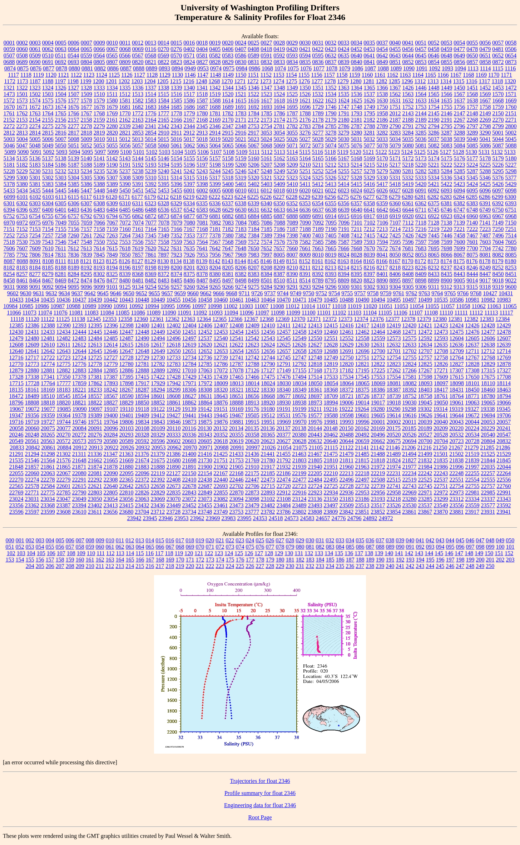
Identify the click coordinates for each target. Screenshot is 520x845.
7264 (125, 235)
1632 (408, 100)
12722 (48, 357)
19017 (378, 402)
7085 (253, 223)
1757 (472, 107)
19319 (456, 409)
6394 (9, 210)
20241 (503, 428)
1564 (420, 94)
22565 (16, 486)
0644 (407, 55)
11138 (78, 319)
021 (220, 540)
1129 (164, 75)
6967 (498, 216)
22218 (362, 473)
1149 (227, 75)
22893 (268, 492)
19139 (189, 409)
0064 (73, 49)
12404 (189, 325)
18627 (189, 396)
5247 (253, 171)
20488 (347, 435)
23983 (229, 518)
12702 (409, 351)
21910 (252, 467)
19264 (362, 409)
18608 (174, 396)
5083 (446, 145)
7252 (9, 235)
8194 (112, 268)
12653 (221, 351)
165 (130, 560)
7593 (369, 242)
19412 (158, 415)
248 (470, 566)
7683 (420, 248)
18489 (32, 396)
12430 (16, 332)
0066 (99, 49)
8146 (266, 261)
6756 (60, 216)
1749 (369, 107)
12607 (504, 338)
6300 (510, 197)
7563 (189, 242)
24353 (260, 518)
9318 (485, 287)
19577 (315, 415)
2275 (48, 126)
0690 (35, 62)
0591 (266, 55)
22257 (488, 473)
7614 (99, 248)
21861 (48, 467)
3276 (305, 133)
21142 (378, 447)
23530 (409, 505)
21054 (284, 447)
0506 (510, 49)
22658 (158, 486)
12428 (488, 325)
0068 (125, 49)
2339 (125, 126)
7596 (408, 242)
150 (489, 553)
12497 (189, 338)
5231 (48, 171)
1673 (48, 107)
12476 (472, 332)
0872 (498, 62)
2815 (48, 133)
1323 (35, 88)
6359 (382, 203)
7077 (151, 223)
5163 (292, 158)
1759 (498, 107)
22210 (330, 473)
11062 (479, 306)
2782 (292, 126)
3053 (266, 133)
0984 (241, 68)
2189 (421, 120)
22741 (394, 486)
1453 (498, 88)
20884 (64, 447)
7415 (369, 235)
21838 (456, 460)
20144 (315, 428)
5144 (138, 158)
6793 (99, 216)
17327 (504, 370)
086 (360, 547)
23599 (48, 512)
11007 (261, 306)
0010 (112, 43)
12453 (221, 332)
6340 (266, 203)
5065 (228, 145)
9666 (218, 293)
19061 (457, 402)
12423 (441, 325)
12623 (252, 345)
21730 (205, 460)
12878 (504, 364)
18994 (331, 402)
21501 (441, 454)
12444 (79, 332)
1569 (485, 94)
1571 (510, 94)
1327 (73, 88)
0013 (150, 43)
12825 (425, 364)
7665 (330, 248)
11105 (385, 313)
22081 (95, 473)
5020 (227, 139)
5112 (266, 152)
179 (270, 560)
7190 (331, 229)
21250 (440, 447)
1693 (266, 107)
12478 (504, 332)
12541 (236, 338)
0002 (22, 43)
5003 (9, 139)
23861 (409, 512)
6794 (112, 216)
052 (20, 547)
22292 (95, 480)
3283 (395, 133)
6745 (433, 210)
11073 (29, 313)
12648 (142, 351)
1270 (227, 81)
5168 (356, 158)
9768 (475, 293)
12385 (16, 325)
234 (330, 566)
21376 (142, 454)
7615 (112, 248)
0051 (420, 43)
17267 (425, 370)
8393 (331, 274)
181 (290, 560)
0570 (176, 55)
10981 (472, 300)
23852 (378, 512)
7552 (112, 242)
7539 (35, 242)
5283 (434, 171)
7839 (86, 255)
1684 (163, 107)
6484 (112, 210)
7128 (433, 223)
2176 (305, 120)
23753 (236, 512)
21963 (362, 467)
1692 (253, 107)
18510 (48, 396)
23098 (252, 499)
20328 (142, 435)
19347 (16, 415)
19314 (441, 409)
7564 (202, 242)
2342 (163, 126)
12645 (95, 351)
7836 (73, 255)
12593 (441, 338)
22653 (142, 486)
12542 (252, 338)
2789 (382, 126)
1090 (409, 68)
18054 (331, 383)
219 (179, 566)
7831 (60, 255)
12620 (205, 345)
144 (429, 553)
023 (240, 540)
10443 (126, 300)
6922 (434, 216)
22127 (173, 473)
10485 (331, 300)
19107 (111, 409)
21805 (315, 460)
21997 (472, 467)
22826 (142, 492)
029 (300, 540)
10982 (488, 300)
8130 (163, 261)
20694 (409, 441)
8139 (202, 261)
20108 (142, 428)
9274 (241, 287)
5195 (176, 165)
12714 (503, 351)
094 (440, 547)
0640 (356, 55)
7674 (395, 248)
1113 (473, 68)
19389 (95, 415)
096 (460, 547)
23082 (221, 499)
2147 (459, 113)
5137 (48, 158)
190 (380, 560)
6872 (151, 216)
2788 (369, 126)
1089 (396, 68)
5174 (434, 158)
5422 (446, 184)
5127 (445, 152)
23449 (174, 505)
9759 (385, 293)
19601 (362, 415)
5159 (241, 158)
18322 (252, 390)
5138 (60, 158)
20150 (346, 428)
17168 (315, 370)
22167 (220, 473)
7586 (331, 242)
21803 (299, 460)
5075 (344, 145)
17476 (284, 377)
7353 (189, 235)
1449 (446, 88)
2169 (215, 120)
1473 (9, 94)
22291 (79, 480)
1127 (139, 75)
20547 (504, 435)
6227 (278, 197)
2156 (60, 120)
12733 (174, 357)
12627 (315, 345)
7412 (356, 235)
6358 (369, 203)
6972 (22, 223)
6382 (459, 203)
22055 (16, 473)
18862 (189, 402)
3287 (446, 133)
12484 (95, 338)
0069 (138, 49)
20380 (299, 435)
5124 (407, 152)
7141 (485, 223)
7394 (279, 235)
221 (199, 566)
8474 (86, 280)
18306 (189, 390)
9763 (424, 293)
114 (130, 553)
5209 (292, 165)
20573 (79, 441)
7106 (382, 223)
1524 (279, 94)
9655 (154, 293)
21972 (378, 467)
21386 (173, 454)
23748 (205, 512)
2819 (99, 133)
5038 (446, 139)
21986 (441, 467)
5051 (73, 145)
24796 (354, 518)
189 (370, 560)
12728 (126, 357)
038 (390, 540)
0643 (395, 55)
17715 (16, 383)
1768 (99, 113)
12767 (472, 357)
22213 (346, 473)
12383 (487, 319)
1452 (485, 88)
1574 (35, 100)
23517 (378, 505)
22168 (236, 473)
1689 (228, 107)
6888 (292, 216)
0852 (408, 62)
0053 (446, 43)
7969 (241, 255)
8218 (395, 268)
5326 (330, 178)
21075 (300, 447)
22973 (457, 492)
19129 (173, 409)
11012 (292, 306)
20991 (237, 447)
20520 (394, 435)
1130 (177, 75)
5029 (330, 139)
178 (260, 560)
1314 (445, 81)
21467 (315, 454)
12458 (299, 332)
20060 (32, 428)
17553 (378, 377)
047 (480, 540)
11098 (277, 313)
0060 (22, 49)
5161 (266, 158)
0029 (292, 43)
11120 (32, 319)
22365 (126, 480)
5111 (254, 152)
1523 (266, 94)
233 (320, 566)
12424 (456, 325)
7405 (331, 235)
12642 (48, 351)
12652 (205, 351)
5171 (395, 158)
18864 (205, 402)
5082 (434, 145)
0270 (163, 49)
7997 (266, 255)
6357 (356, 203)
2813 (22, 133)
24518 (276, 518)
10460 (221, 300)
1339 (176, 88)
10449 (158, 300)
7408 (344, 235)
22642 (126, 486)
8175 (459, 261)
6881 (215, 216)
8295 (86, 274)
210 (90, 566)
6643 (395, 210)
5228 (9, 171)
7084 (241, 223)
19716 (16, 422)
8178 (485, 261)
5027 (305, 139)
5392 (151, 184)
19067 (16, 409)
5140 (86, 158)
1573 (22, 100)
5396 (176, 184)
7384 (253, 235)
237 (360, 566)
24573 (291, 518)
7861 (151, 255)
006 (70, 540)
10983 (504, 300)
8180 (510, 261)
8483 (163, 280)
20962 (174, 447)
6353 (305, 203)
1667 (485, 100)
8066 (446, 255)
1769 (112, 113)
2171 (241, 120)
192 (400, 560)
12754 (394, 357)
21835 (441, 460)
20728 (472, 441)
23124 (299, 499)
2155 (48, 120)
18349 (299, 390)
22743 (409, 486)
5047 (22, 145)
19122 (157, 409)
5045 (510, 139)
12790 (268, 364)
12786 (221, 364)
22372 (142, 480)
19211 (315, 409)
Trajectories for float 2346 (260, 781)
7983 (253, 255)
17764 (48, 383)
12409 (252, 325)
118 (169, 553)
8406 (395, 274)
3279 (343, 133)
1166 (443, 75)
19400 (111, 415)
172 (200, 560)
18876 (221, 402)
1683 (151, 107)
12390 (63, 325)
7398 (292, 235)
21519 (472, 454)
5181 (9, 165)
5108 (228, 152)
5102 (151, 152)
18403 (425, 390)
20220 (456, 428)
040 (410, 540)
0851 (395, 62)
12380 (439, 319)
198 (460, 560)
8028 (356, 255)
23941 (503, 512)
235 (340, 566)
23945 (150, 518)
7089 (292, 223)
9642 (90, 293)
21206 (408, 447)
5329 (369, 178)
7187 (292, 229)
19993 (347, 422)
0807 (112, 62)
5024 (266, 139)
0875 (23, 68)
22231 (393, 473)
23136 (315, 499)
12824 (409, 364)
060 (100, 547)
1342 (215, 88)
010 (110, 540)
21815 (362, 460)
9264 (202, 287)
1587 (202, 100)
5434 (22, 190)
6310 (125, 203)
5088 (511, 145)
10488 (347, 300)
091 (410, 547)
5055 (112, 145)
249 (480, 566)
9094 (60, 287)
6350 (279, 203)
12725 (95, 357)
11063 (494, 306)
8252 (498, 268)
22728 (347, 486)
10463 (252, 300)
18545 (63, 396)
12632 (393, 345)
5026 (292, 139)
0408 (253, 49)
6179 (150, 197)
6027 (395, 190)
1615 (241, 100)
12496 (174, 338)
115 (139, 553)
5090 (23, 152)
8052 (408, 255)
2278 (86, 126)
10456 (189, 300)
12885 (111, 370)
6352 (292, 203)
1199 (85, 81)
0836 (318, 62)
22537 (441, 480)
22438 (205, 480)
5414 (343, 184)
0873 (511, 62)
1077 (319, 68)
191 (390, 560)
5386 (86, 184)
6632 (266, 210)
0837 (331, 62)
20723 (457, 441)
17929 (158, 383)
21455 (283, 454)
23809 (330, 512)
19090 (79, 409)
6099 (9, 197)
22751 (441, 486)
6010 (241, 190)
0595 (317, 55)
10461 (236, 300)
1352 (331, 88)
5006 (48, 139)
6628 (215, 210)
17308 (472, 370)
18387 (394, 390)
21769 (252, 460)
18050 (315, 383)
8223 (407, 268)
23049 (79, 499)
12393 (79, 325)
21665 (111, 460)
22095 (126, 473)
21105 (316, 447)
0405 (215, 49)
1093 (447, 68)
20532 (457, 435)
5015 (163, 139)
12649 (158, 351)
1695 (292, 107)
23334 (472, 499)
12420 (409, 325)
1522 (253, 94)
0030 (305, 43)
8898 (420, 280)
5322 (279, 178)
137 (359, 553)
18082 (409, 383)
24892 (370, 518)
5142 (112, 158)
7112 (407, 223)
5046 (9, 145)
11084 (107, 313)
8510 (279, 280)
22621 (95, 486)
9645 (103, 293)
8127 (137, 261)
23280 (409, 499)
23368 (48, 505)
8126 (124, 261)
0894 (177, 68)
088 (380, 547)
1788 (305, 113)
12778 (95, 364)
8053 (421, 255)
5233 (73, 171)
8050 (395, 255)
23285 (425, 499)
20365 (268, 435)
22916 (299, 492)
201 (490, 560)
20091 (95, 428)
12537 (205, 338)
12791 (284, 364)
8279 (48, 274)
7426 (408, 235)
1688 (215, 107)
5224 (472, 165)
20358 (252, 435)
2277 (73, 126)
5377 (510, 178)
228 (270, 566)
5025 (279, 139)
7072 (125, 223)
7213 (382, 229)
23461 (221, 505)
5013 (137, 139)
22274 (32, 480)
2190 (434, 120)
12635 (441, 345)
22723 (299, 486)
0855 (446, 62)
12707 (425, 351)
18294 (158, 390)
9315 (472, 287)
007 (80, 540)
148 (469, 553)
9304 (395, 287)
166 (140, 560)
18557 (95, 396)
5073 (318, 145)
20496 (378, 435)
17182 (347, 370)
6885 (266, 216)
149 (479, 553)
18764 (457, 396)
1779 (189, 113)
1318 (497, 81)
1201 (111, 81)
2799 (498, 126)
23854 (393, 512)
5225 (485, 165)
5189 (99, 165)
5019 (215, 139)
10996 (183, 306)
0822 (163, 62)
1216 (188, 81)
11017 (324, 306)
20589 (126, 441)
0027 (266, 43)
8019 (331, 255)
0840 (356, 62)
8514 (305, 280)
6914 (331, 216)
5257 (356, 171)
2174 (279, 120)
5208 (279, 165)
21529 (503, 454)
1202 (124, 81)
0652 (498, 55)
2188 (408, 120)
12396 (111, 325)
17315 (488, 370)
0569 (163, 55)
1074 (280, 68)
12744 (268, 357)
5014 (150, 139)
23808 (315, 512)
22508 (378, 480)
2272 (9, 126)
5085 (472, 145)
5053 (99, 145)
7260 (73, 235)
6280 (407, 197)
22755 (472, 486)
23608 (63, 512)
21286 (503, 447)
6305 (60, 203)
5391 (138, 184)
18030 (284, 383)
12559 (378, 338)
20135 (252, 428)
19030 (409, 402)
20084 (79, 428)
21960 (347, 467)
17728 (32, 383)
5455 (176, 190)
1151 (253, 75)
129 (278, 553)
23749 (220, 512)
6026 (382, 190)
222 (209, 566)
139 (379, 553)
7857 (138, 255)
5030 (343, 139)
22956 (378, 492)
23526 (394, 505)
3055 (292, 133)
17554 (394, 377)
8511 (292, 280)
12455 (252, 332)
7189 (318, 229)
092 (420, 547)
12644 (79, 351)
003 (40, 540)
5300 (22, 178)
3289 (472, 133)
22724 (315, 486)
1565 (433, 94)
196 (440, 560)
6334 (189, 203)
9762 (411, 293)
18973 (315, 402)
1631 (395, 100)
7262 (99, 235)
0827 (202, 62)
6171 (124, 197)
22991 (504, 492)
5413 (330, 184)
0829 (228, 62)
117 (159, 553)
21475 (330, 454)
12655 (252, 351)
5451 (138, 190)
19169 (236, 409)
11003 (246, 306)
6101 (22, 197)
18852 (158, 402)
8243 (459, 268)
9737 (270, 293)
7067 (112, 223)
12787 (236, 364)
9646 (116, 293)
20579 (95, 441)
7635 (189, 248)
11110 (446, 313)
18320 (221, 390)
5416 (369, 184)
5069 (279, 145)
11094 (231, 313)
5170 (382, 158)
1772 (138, 113)
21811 (346, 460)
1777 (163, 113)
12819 (331, 364)
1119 (38, 75)
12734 (189, 357)
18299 (174, 390)
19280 (378, 409)
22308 (111, 480)
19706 (504, 415)
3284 (407, 133)
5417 (382, 184)
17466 (252, 377)
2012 (395, 113)
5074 (331, 145)
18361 (315, 390)
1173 (22, 81)
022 (230, 540)
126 (248, 553)
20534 (472, 435)
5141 (99, 158)
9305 (408, 287)
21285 (487, 447)
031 (320, 540)
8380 (215, 274)
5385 (73, 184)
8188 (60, 268)
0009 (99, 43)
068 (180, 547)
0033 (343, 43)
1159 (354, 75)
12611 (63, 345)
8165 (369, 261)
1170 (493, 75)
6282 (433, 197)
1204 (149, 81)
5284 (446, 171)
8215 (356, 268)
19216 (330, 409)
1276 (304, 81)
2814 (35, 133)
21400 (189, 454)
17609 (441, 377)
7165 (163, 229)
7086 (266, 223)
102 (11, 553)
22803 (95, 492)
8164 (356, 261)
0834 (292, 62)
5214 (356, 165)
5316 (202, 178)
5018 (202, 139)
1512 (124, 94)
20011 (409, 422)
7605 (511, 242)
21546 (32, 460)
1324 (48, 88)
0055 (472, 43)
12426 (472, 325)
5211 (317, 165)
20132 (220, 428)
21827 (409, 460)
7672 (382, 248)
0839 (344, 62)
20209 (441, 428)
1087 (370, 68)
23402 (95, 505)
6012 (266, 190)
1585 (176, 100)
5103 (164, 152)
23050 (95, 499)
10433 (16, 300)
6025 (369, 190)
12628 (330, 345)
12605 (472, 338)
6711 (420, 210)
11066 (14, 313)
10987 (57, 306)
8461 (22, 280)
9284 (266, 287)
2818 (86, 133)
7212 (369, 229)
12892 (174, 370)
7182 (228, 229)
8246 (472, 268)
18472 (16, 396)
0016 (189, 43)
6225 (253, 197)
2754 (266, 126)
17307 (457, 370)
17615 (457, 377)
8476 (99, 280)
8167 (395, 261)
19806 (126, 422)
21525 (488, 454)
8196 (125, 268)
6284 (459, 197)
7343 (138, 235)
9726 (257, 293)
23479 (252, 505)
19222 (346, 409)
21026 (269, 447)
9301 (356, 287)
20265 (48, 435)
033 (340, 540)
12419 (393, 325)
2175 (292, 120)
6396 (22, 210)
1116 (510, 68)
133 (319, 553)
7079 (176, 223)
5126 (433, 152)
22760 (504, 486)
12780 (126, 364)
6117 (86, 197)
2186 (382, 120)
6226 (266, 197)
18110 (488, 383)
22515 (394, 480)
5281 (408, 171)
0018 (202, 43)
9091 (35, 287)
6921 (421, 216)
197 (450, 560)
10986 (42, 306)
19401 (126, 415)
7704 (485, 248)
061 (110, 547)
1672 (35, 107)
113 (120, 553)
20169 (378, 428)
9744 (282, 293)
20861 (48, 447)
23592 (504, 505)
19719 (32, 422)
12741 (236, 357)
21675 (158, 460)
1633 (421, 100)
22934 (331, 492)
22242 (425, 473)
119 (179, 553)
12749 (331, 357)
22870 (236, 492)
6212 (163, 197)
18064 (347, 383)
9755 (347, 293)
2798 (485, 126)
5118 (330, 152)
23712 (157, 512)
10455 (174, 300)
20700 (425, 441)
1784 (253, 113)
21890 (174, 467)
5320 (253, 178)
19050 (441, 402)
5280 (395, 171)
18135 (16, 390)
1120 (50, 75)
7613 (86, 248)
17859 (79, 383)
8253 (510, 268)
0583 (227, 55)
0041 (407, 43)
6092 (433, 190)
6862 (138, 216)
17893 (111, 383)
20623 (268, 441)
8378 (202, 274)
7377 (202, 235)
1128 (152, 75)
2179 (331, 120)
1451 (472, 88)
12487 (126, 338)
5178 (485, 158)
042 (430, 540)
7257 (48, 235)
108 (71, 553)
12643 (63, 351)
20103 (126, 428)
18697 (315, 396)
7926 (189, 255)
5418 (395, 184)
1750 (382, 107)
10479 (315, 300)
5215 (369, 165)
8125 (112, 261)
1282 (381, 81)
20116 (189, 428)
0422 (317, 49)
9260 (189, 287)
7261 (86, 235)
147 (459, 553)
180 (280, 560)
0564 (99, 55)
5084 (459, 145)
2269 (485, 120)
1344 (228, 88)
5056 (125, 145)
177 (250, 560)
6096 (485, 190)
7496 (498, 235)
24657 (323, 518)
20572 (63, 441)
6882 (228, 216)
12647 (126, 351)
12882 (63, 370)
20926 (127, 447)
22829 (158, 492)
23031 (32, 499)
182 (300, 560)
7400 (305, 235)
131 (298, 553)
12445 (95, 332)
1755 (446, 107)
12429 (503, 325)
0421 (305, 49)
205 (40, 566)
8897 (407, 280)
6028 (407, 190)
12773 (32, 364)
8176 (472, 261)
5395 (163, 184)
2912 (189, 133)
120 (188, 553)
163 (110, 560)
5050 (60, 145)
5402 (253, 184)
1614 (228, 100)
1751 (395, 107)
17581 (409, 377)
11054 (417, 306)
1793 (356, 113)
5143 (125, 158)
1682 (138, 107)
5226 (498, 165)
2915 (227, 133)
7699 (459, 248)
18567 (111, 396)
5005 (35, 139)
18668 (268, 396)
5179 (498, 158)
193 (410, 560)
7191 (344, 229)
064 (140, 547)
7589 (356, 242)
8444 (472, 274)
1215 (175, 81)
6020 (305, 190)
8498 (241, 280)
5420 (420, 184)
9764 (437, 293)
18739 (394, 396)
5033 (382, 139)
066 (160, 547)
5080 (408, 145)
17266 (409, 370)
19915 (252, 422)
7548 (86, 242)
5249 (279, 171)
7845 (99, 255)
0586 (240, 55)
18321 (236, 390)
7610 (48, 248)
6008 (228, 190)
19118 (142, 409)
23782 (268, 512)
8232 (433, 268)
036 (370, 540)
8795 (330, 280)
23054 (111, 499)
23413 (111, 505)
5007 (60, 139)
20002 (394, 422)
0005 (60, 43)
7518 (9, 242)
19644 (457, 415)
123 (218, 553)
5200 (241, 165)
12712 (488, 351)
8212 (317, 268)
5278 (369, 171)
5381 (35, 184)
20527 (425, 435)
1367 (395, 88)
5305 (86, 178)
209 (80, 566)
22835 (174, 492)
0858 (485, 62)
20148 (330, 428)
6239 (317, 197)
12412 (299, 325)
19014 (362, 402)
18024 (268, 383)
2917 (253, 133)
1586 (189, 100)
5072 (305, 145)
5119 (342, 152)
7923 (176, 255)
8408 (408, 274)
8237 (446, 268)
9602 (13, 293)
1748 (356, 107)
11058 (463, 306)
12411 (284, 325)
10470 (284, 300)
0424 (343, 49)
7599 (446, 242)
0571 (189, 55)
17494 (299, 377)
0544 (73, 55)
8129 (150, 261)
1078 (331, 68)
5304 (73, 178)
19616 (409, 415)
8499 (253, 280)
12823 (394, 364)
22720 (284, 486)
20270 (63, 435)
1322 (22, 88)
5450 (125, 190)
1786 (279, 113)
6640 (356, 210)
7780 (510, 248)
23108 (284, 499)
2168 (202, 120)
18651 (236, 396)
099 (490, 547)
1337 (151, 88)
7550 (99, 242)
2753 (253, 126)
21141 (362, 447)
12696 (362, 351)
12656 (268, 351)
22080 (79, 473)
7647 (227, 248)
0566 (124, 55)
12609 (32, 345)
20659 (362, 441)
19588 (331, 415)
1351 (318, 88)
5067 (253, 145)
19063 (472, 402)
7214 (395, 229)
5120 (355, 152)
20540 (488, 435)
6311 (137, 203)
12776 (79, 364)
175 (230, 560)
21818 (378, 460)
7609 (35, 248)
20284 (111, 435)
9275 (253, 287)
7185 (266, 229)
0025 (253, 43)
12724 (79, 357)
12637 (472, 345)
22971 (425, 492)
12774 (48, 364)
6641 (369, 210)
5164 (305, 158)
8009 (305, 255)
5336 (446, 178)
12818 (315, 364)
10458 (205, 300)
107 (61, 553)
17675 (488, 377)
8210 (292, 268)
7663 (317, 248)
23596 (16, 512)
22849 (205, 492)
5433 (9, 190)
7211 (356, 229)
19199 (299, 409)
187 (350, 560)
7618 (124, 248)
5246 (241, 171)
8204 (215, 268)
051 (10, 547)
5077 (369, 145)
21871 (79, 467)
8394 (344, 274)
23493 (315, 505)
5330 (382, 178)
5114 (292, 152)
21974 (394, 467)
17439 (221, 377)
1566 (446, 94)
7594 (382, 242)
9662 (206, 293)
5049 (48, 145)
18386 (378, 390)
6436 (86, 210)
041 (420, 540)
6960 (472, 216)
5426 (498, 184)
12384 (502, 319)
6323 (150, 203)
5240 (163, 171)
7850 (125, 255)
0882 (100, 68)
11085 (122, 313)
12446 (111, 332)
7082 (215, 223)
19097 (95, 409)
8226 (420, 268)
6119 (98, 197)
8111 (60, 261)
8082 (498, 255)
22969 (409, 492)
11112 (476, 313)
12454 (236, 332)
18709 (331, 396)
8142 (215, 261)
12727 (111, 357)
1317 (484, 81)
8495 (215, 280)
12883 (79, 370)
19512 (268, 415)
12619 (189, 345)
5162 (279, 158)
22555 (488, 480)
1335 (125, 88)
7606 (9, 248)
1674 (60, 107)
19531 (284, 415)
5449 (112, 190)
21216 (424, 447)
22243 (441, 473)
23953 (181, 518)
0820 (138, 62)
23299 (441, 499)
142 (409, 553)
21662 (95, 460)
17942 (174, 383)
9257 (176, 287)
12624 (268, 345)
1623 (331, 100)
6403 (73, 210)
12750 (347, 357)
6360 (395, 203)
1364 (356, 88)
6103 (48, 197)
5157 (215, 158)
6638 (331, 210)
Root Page (260, 817)
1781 (215, 113)
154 (20, 560)
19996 (362, 422)
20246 (16, 435)
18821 (79, 402)
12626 (299, 345)
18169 (48, 390)
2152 (9, 120)
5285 (459, 171)
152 (509, 553)
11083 (91, 313)
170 (180, 560)
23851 (362, 512)
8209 (279, 268)
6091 (420, 190)
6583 (202, 210)
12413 (315, 325)
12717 (32, 357)
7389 (266, 235)
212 (109, 566)
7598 (434, 242)
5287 (472, 171)
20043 (456, 422)
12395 (95, 325)
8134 (176, 261)
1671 (22, 107)
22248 (456, 473)
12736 (205, 357)
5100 (126, 152)
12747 (299, 357)
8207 (253, 268)
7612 (73, 248)
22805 (111, 492)
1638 (472, 100)
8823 (369, 280)
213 (119, 566)
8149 (279, 261)
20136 (268, 428)
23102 (268, 499)
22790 (79, 492)
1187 (34, 81)
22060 (32, 473)
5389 (112, 184)
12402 (174, 325)
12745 (284, 357)
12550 (315, 338)
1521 (240, 94)
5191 (125, 165)
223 (220, 566)
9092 (48, 287)
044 (450, 540)
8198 (151, 268)
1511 (112, 94)
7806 (35, 255)
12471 (409, 332)
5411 (305, 184)
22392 (158, 480)
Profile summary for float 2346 (260, 793)
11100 (309, 313)
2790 (395, 126)
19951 (268, 422)
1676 (73, 107)
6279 (394, 197)
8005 (279, 255)
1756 (459, 107)
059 (90, 547)
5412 (317, 184)
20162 (362, 428)
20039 (425, 422)
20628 (299, 441)
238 (370, 566)
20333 (174, 435)
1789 (318, 113)
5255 (344, 171)
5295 (498, 171)
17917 (142, 383)
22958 (394, 492)
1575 (48, 100)
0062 (48, 49)
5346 (485, 178)
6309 (112, 203)
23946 (166, 518)
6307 (86, 203)
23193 (378, 499)
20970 (190, 447)
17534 (347, 377)
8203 (202, 268)
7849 (112, 255)
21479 (346, 454)
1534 (330, 94)
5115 (304, 152)
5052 (86, 145)
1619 (292, 100)
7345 (151, 235)
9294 (318, 287)
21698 (189, 460)
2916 (240, 133)
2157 (73, 120)
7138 (446, 223)
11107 (416, 313)
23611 (95, 512)
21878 (111, 467)
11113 (491, 313)
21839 (472, 460)
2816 (60, 133)
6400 (48, 210)
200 (480, 560)
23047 (63, 499)
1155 (303, 75)
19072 (32, 409)
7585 (318, 242)
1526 (305, 94)
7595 (395, 242)
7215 (407, 229)
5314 (176, 178)
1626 (369, 100)
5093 (61, 152)
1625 (356, 100)
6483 (99, 210)
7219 (433, 229)
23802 (299, 512)
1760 (511, 107)
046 (470, 540)
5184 (48, 165)
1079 (344, 68)
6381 (446, 203)
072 (220, 547)
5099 (113, 152)
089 (390, 547)
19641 (441, 415)
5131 (484, 152)
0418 (266, 49)
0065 (86, 49)
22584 (48, 486)
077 (270, 547)
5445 (60, 190)
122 (208, 553)
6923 (446, 216)
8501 (266, 280)
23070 (174, 499)
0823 (176, 62)
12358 (125, 319)
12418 (378, 325)
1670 (9, 107)
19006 (347, 402)
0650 (472, 55)
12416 (346, 325)
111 (100, 553)
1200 (98, 81)
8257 (22, 274)
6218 (176, 197)
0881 (87, 68)
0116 (150, 49)
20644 (347, 441)
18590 (126, 396)
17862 (95, 383)
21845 (503, 460)
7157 (86, 229)
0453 (369, 49)
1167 (455, 75)
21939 (299, 467)
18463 (504, 390)
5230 (35, 171)
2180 (344, 120)
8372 (163, 274)
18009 (221, 383)
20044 (472, 422)
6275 (343, 197)
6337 (227, 203)
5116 (317, 152)
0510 (48, 55)
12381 (455, 319)
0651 (485, 55)
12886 (126, 370)
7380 (228, 235)
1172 (9, 81)
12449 (158, 332)
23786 (283, 512)
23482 (268, 505)
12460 (331, 332)
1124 (101, 75)
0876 (35, 68)
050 (510, 540)
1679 (112, 107)
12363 (188, 319)
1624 (344, 100)
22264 (503, 473)
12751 (362, 357)
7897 (163, 255)
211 (100, 566)
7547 (73, 242)
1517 (189, 94)
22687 (205, 486)
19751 (95, 422)
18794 (504, 396)
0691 (48, 62)
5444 (48, 190)
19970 (299, 422)
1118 (25, 75)
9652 (141, 293)
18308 (205, 390)
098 (480, 547)
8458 (9, 280)
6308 (99, 203)
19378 (79, 415)
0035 (369, 43)
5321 (266, 178)
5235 (99, 171)
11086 (138, 313)
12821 (362, 364)
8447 (485, 274)
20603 (189, 441)
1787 (292, 113)
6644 (408, 210)
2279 (99, 126)
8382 (241, 274)
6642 (382, 210)
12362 (172, 319)
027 (280, 540)
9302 (369, 287)
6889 (305, 216)
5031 (356, 139)
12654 (236, 351)
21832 (425, 460)
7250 (498, 229)
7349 (163, 235)
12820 (347, 364)
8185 (48, 268)
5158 (228, 158)
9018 (498, 280)
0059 (9, 49)
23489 (299, 505)
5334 (433, 178)
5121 (368, 152)
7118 (420, 223)
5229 (22, 171)
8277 (35, 274)
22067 (63, 473)
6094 (459, 190)
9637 (77, 293)
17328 (16, 377)
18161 (32, 390)
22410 (189, 480)
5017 (189, 139)
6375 (433, 203)
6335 (202, 203)
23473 (236, 505)
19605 (378, 415)
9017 (485, 280)
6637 (318, 210)
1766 (73, 113)
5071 (292, 145)
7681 (407, 248)
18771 (472, 396)
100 (500, 547)
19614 (394, 415)
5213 (343, 165)
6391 (485, 203)
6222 (214, 197)
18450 (472, 390)
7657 (279, 248)
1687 (202, 107)
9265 (215, 287)
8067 (459, 255)
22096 (142, 473)
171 (190, 560)
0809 (125, 62)
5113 (279, 152)
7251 (510, 229)
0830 (241, 62)
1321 (9, 88)
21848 (16, 467)
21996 (457, 467)
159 (70, 560)
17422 (158, 377)
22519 (409, 480)
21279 (471, 447)
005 (60, 540)
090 (400, 547)
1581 (125, 100)
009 (100, 540)
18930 (284, 402)
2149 (485, 113)
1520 (227, 94)
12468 (394, 332)
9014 (472, 280)
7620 (150, 248)
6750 (498, 210)
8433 (434, 274)
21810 (331, 460)
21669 (126, 460)
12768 (488, 357)
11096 (246, 313)
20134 (236, 428)
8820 (356, 280)
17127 (268, 370)
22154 (205, 473)
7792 (22, 255)
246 (450, 566)
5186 (60, 165)
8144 (240, 261)
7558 (163, 242)
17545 (362, 377)
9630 (25, 293)
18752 (409, 396)
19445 (221, 415)
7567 (215, 242)
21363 (126, 454)
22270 (16, 480)
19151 (220, 409)
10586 (457, 300)
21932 (284, 467)
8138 (189, 261)
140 (389, 553)
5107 (216, 152)
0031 (317, 43)
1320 (510, 81)
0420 (292, 49)
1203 (137, 81)
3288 (459, 133)
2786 (344, 126)
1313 (433, 81)
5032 (369, 139)
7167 (189, 229)
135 (339, 553)
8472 (73, 280)
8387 (279, 274)
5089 (10, 152)
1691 (241, 107)
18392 (409, 390)
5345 (472, 178)
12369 (282, 319)
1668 (498, 100)
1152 (266, 75)
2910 (163, 133)
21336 (95, 454)
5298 (511, 171)
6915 (344, 216)
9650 (128, 293)
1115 (498, 68)
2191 (446, 120)
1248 (201, 81)
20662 (378, 441)
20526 (409, 435)
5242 (189, 171)
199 (470, 560)
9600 (510, 287)
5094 (74, 152)
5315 (189, 178)
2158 (86, 120)
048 (490, 540)
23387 (63, 505)
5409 (279, 184)
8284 (73, 274)
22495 (331, 480)
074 (240, 547)
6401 (60, 210)
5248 (266, 171)
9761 (398, 293)
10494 (378, 300)
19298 (409, 409)
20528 (441, 435)
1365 (369, 88)
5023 (253, 139)
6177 (137, 197)
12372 (329, 319)
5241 (176, 171)
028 (290, 540)
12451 (189, 332)
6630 (241, 210)
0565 (112, 55)
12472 (425, 332)
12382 (471, 319)
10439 (95, 300)
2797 (472, 126)
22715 (268, 486)
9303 (382, 287)
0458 (433, 49)
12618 (173, 345)
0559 (86, 55)
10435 (48, 300)
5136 (35, 158)
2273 (22, 126)
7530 (22, 242)
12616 (142, 345)
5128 (458, 152)
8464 (35, 280)
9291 (292, 287)
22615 (79, 486)
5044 (498, 139)
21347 (110, 454)
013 (139, 540)
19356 (32, 415)
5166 (331, 158)
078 (280, 547)
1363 (344, 88)
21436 (252, 454)
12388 (48, 325)
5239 (151, 171)
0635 (343, 55)
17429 (189, 377)
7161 (138, 229)
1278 (330, 81)
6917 (369, 216)
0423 (330, 49)
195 (430, 560)
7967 (228, 255)
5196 (189, 165)
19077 (48, 409)
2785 (331, 126)
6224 (240, 197)
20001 (378, 422)
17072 (221, 370)
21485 (362, 454)
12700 (378, 351)
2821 (125, 133)
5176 (459, 158)
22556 (504, 480)
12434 (63, 332)
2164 (151, 120)
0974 (216, 68)
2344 (189, 126)
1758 (485, 107)
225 (240, 566)
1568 (472, 94)
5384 (60, 184)
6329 (176, 203)
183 (310, 560)
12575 (409, 338)
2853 (138, 133)
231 (300, 566)
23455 (205, 505)
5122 (381, 152)
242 (410, 566)
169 (170, 560)
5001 (498, 133)
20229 (488, 428)
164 (120, 560)
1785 (266, 113)
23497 (331, 505)
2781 (279, 126)
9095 (73, 287)
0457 (420, 49)
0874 (10, 68)
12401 (158, 325)
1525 (292, 94)
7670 (369, 248)
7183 (241, 229)
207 (60, 566)
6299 (497, 197)
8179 (498, 261)
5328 (356, 178)
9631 (38, 293)
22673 (174, 486)
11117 (506, 313)
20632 (315, 441)
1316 (471, 81)
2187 (395, 120)
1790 (331, 113)
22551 (457, 480)
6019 (292, 190)
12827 (457, 364)
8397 (369, 274)
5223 (459, 165)
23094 (236, 499)
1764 (48, 113)
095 (450, 547)
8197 (138, 268)
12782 (158, 364)
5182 (22, 165)
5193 (151, 165)
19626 (425, 415)
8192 (86, 268)
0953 (203, 68)
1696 (305, 107)
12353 (109, 319)
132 (308, 553)
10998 (215, 306)
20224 (472, 428)
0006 (73, 43)
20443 (315, 435)
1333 (99, 88)
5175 (446, 158)
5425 (485, 184)
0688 (9, 62)
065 (150, 547)
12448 (142, 332)
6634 (292, 210)
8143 (227, 261)
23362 (32, 505)
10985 (26, 306)
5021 (240, 139)
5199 (228, 165)
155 (30, 560)
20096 (111, 428)
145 (439, 553)
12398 (126, 325)
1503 (48, 94)
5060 (163, 145)
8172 (420, 261)
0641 (369, 55)
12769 (504, 357)
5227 (510, 165)
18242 (111, 390)
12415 (330, 325)
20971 (206, 447)
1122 (76, 75)
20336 (189, 435)
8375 (189, 274)
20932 (143, 447)
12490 (142, 338)
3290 (485, 133)
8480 (125, 280)
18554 (79, 396)
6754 (35, 216)
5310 (151, 178)
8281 (60, 274)
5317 (215, 178)
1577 (73, 100)
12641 (32, 351)
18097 (441, 383)
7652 (266, 248)
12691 (347, 351)
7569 (241, 242)
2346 (215, 126)
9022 (510, 280)
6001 (189, 190)
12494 (158, 338)
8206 (241, 268)
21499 (425, 454)
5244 (215, 171)
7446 (446, 235)
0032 (330, 43)
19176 (252, 409)
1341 (202, 88)
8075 (472, 255)
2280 (112, 126)
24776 (339, 518)
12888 (142, 370)
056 (60, 547)
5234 (86, 171)
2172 (253, 120)
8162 (330, 261)
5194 (163, 165)
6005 (215, 190)
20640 (331, 441)
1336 (138, 88)
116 (149, 553)
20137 (283, 428)
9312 (446, 287)
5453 (163, 190)
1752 (408, 107)
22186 (283, 473)
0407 (240, 49)
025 (260, 540)
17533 (331, 377)
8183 (22, 268)
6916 (356, 216)
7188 (305, 229)
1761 (9, 113)
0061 (35, 49)
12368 (266, 319)
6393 (510, 203)
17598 (425, 377)
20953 (159, 447)
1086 (357, 68)
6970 (9, 223)
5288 (485, 171)
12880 (32, 370)
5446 (73, 190)
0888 (138, 68)
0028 (279, 43)
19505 (252, 415)
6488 (151, 210)
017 (179, 540)
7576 (279, 242)
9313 (459, 287)
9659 (180, 293)
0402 (189, 49)
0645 (420, 55)
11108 (431, 313)
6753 (22, 216)
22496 (347, 480)
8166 (382, 261)
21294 (32, 454)
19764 (111, 422)
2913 (202, 133)
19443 (205, 415)
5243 (202, 171)
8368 (138, 274)
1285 (394, 81)
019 (199, 540)
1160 (367, 75)
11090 (169, 313)
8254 (9, 274)
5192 (138, 165)
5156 (202, 158)
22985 (488, 492)
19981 (331, 422)
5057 (138, 145)
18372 (347, 390)
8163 (343, 261)
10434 (32, 300)
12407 (221, 325)
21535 (16, 460)
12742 (252, 357)
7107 (395, 223)
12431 (32, 332)
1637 (459, 100)
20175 (393, 428)
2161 (112, 120)
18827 (111, 402)
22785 (63, 492)
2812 (9, 133)
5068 (266, 145)
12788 (252, 364)
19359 (48, 415)
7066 (99, 223)
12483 (79, 338)
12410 (268, 325)
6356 (343, 203)
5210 (305, 165)
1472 (511, 88)
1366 (382, 88)
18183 (63, 390)
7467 (472, 235)
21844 (488, 460)
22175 (252, 473)
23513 (362, 505)
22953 (362, 492)
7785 (9, 255)
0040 (395, 43)
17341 (48, 377)
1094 (460, 68)
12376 (377, 319)
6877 (189, 216)
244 (430, 566)
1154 (291, 75)
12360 (141, 319)
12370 (298, 319)
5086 (485, 145)
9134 (138, 287)
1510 (99, 94)
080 (300, 547)
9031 (9, 287)
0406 (227, 49)
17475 (268, 377)
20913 (96, 447)
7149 (498, 223)
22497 (362, 480)
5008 (73, 139)
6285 (471, 197)
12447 (126, 332)
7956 (215, 255)
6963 (485, 216)
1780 (202, 113)
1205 (162, 81)
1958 (382, 113)
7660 (292, 248)
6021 (317, 190)
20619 (236, 441)
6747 (459, 210)
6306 (73, 203)
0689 (22, 62)
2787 (356, 126)
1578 (86, 100)
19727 (48, 422)
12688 (331, 351)
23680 (126, 512)
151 (499, 553)
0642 (382, 55)
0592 (279, 55)
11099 (293, 313)
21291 (16, 454)
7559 (176, 242)
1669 (511, 100)
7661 (305, 248)
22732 (362, 486)
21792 (284, 460)
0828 (215, 62)
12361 (156, 319)
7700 (472, 248)
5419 (407, 184)
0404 (202, 49)
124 (228, 553)
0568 (150, 55)
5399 (215, 184)
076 (260, 547)
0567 (137, 55)
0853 (421, 62)
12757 (425, 357)
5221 (433, 165)
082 (320, 547)
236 (350, 566)
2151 (511, 113)
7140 (472, 223)
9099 (99, 287)
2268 (472, 120)
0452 (356, 49)
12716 (16, 357)
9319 (498, 287)
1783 (241, 113)
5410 (292, 184)
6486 (138, 210)
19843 (158, 422)
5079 (395, 145)
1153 (278, 75)
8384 (266, 274)
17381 (95, 377)
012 (129, 540)
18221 (79, 390)
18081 (394, 383)
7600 (459, 242)
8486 (189, 280)
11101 (324, 313)
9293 (305, 287)
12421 (425, 325)
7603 (485, 242)
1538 (382, 94)
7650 (253, 248)
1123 (88, 75)
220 (189, 566)
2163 (138, 120)
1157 (329, 75)
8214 (343, 268)
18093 (425, 383)
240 (390, 566)
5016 (176, 139)
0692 (60, 62)
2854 (151, 133)
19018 (394, 402)
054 (40, 547)
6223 (227, 197)
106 (51, 553)
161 (90, 560)
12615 (126, 345)
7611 (60, 248)
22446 (236, 480)
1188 (47, 81)
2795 (446, 126)
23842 (346, 512)
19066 (504, 402)
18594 (142, 396)
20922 (111, 447)
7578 (292, 242)
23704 (142, 512)
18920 (268, 402)
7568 (228, 242)
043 (440, 540)
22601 (63, 486)
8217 (382, 268)
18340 (284, 390)
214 (129, 566)
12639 (503, 345)
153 (10, 560)
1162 (392, 75)
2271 (511, 120)
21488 (378, 454)
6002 (202, 190)
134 (329, 553)
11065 (509, 306)
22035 (488, 467)
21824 (393, 460)
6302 (22, 203)
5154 (176, 158)
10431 (506, 293)
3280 (356, 133)
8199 (163, 268)
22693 (221, 486)
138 (369, 553)
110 (91, 553)
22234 (409, 473)
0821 (151, 62)
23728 (173, 512)
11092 (200, 313)
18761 (441, 396)
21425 (220, 454)
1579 (99, 100)
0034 (356, 43)
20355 (236, 435)
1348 (279, 88)
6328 (163, 203)
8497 (228, 280)
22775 (48, 492)
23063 (142, 499)
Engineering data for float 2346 (260, 805)
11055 (432, 306)
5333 (420, 178)
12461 (347, 332)
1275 (291, 81)
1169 (481, 75)
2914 (215, 133)
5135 (22, 158)
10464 (268, 300)
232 (310, 566)
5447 (86, 190)
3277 (317, 133)
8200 (176, 268)
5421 (433, 184)
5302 (48, 178)
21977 (409, 467)
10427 (490, 293)
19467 (236, 415)
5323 (292, 178)
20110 (173, 428)
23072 (189, 499)
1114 (485, 68)
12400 (142, 325)
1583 (151, 100)
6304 (48, 203)
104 (31, 553)
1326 (60, 88)
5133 (510, 152)
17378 (79, 377)
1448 (434, 88)
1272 (252, 81)
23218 (394, 499)
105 (41, 553)
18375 (362, 390)
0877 (48, 68)
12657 (284, 351)
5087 (498, 145)
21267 (456, 447)
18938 (299, 402)
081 (310, 547)
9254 (151, 287)
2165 (163, 120)
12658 (299, 351)
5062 (189, 145)
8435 (446, 274)
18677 (284, 396)
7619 (137, 248)
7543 (48, 242)
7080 (189, 223)
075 (250, 547)
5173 (421, 158)
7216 (420, 229)
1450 (459, 88)
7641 (202, 248)
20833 (17, 447)
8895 (395, 280)
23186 (362, 499)
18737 (378, 396)
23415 (126, 505)
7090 (305, 223)
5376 (498, 178)
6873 (163, 216)
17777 (63, 383)
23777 (252, 512)
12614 (110, 345)
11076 (60, 313)
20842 (33, 447)
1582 (138, 100)
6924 (459, 216)
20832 (504, 441)
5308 (125, 178)
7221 (459, 229)
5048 (35, 145)
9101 (112, 287)
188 (360, 560)
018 (189, 540)
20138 (299, 428)
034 (350, 540)
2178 (318, 120)
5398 (202, 184)
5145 (151, 158)
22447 (252, 480)
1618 (279, 100)
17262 (394, 370)
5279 (382, 171)
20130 (205, 428)
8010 (318, 255)
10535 (441, 300)
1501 (22, 94)
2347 (228, 126)
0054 (459, 43)
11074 (45, 313)
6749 (485, 210)
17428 (174, 377)
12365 (219, 319)
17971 (189, 383)
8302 (99, 274)
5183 (35, 165)
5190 (112, 165)
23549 (441, 505)
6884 (253, 216)
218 (169, 566)
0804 (86, 62)
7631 (176, 248)
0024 (240, 43)
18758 (425, 396)
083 (330, 547)
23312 (457, 499)
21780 (268, 460)
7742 (498, 248)
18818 (48, 402)
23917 (472, 512)
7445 (434, 235)
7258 (60, 235)
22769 (16, 492)
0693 (73, 62)
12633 (409, 345)
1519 (215, 94)
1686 (189, 107)
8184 (35, 268)
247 (460, 566)
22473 (268, 480)
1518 (202, 94)
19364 (63, 415)
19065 (488, 402)
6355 (330, 203)
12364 (204, 319)
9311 (433, 287)
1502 (35, 94)
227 (260, 566)
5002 (510, 133)
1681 (125, 107)
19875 (205, 422)
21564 (48, 460)
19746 (79, 422)
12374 (361, 319)
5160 (253, 158)
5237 (125, 171)
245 (440, 566)
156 (40, 560)
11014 (308, 306)
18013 (236, 383)
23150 (331, 499)
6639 (344, 210)
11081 (76, 313)
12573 (394, 338)
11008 (277, 306)
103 (21, 553)
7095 (331, 223)
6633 (279, 210)
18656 (252, 396)
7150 (510, 223)
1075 (293, 68)
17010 (189, 370)
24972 (386, 518)
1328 (86, 88)
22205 (315, 473)
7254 (35, 235)
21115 (331, 447)
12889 (158, 370)
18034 (299, 383)
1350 (305, 88)
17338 (32, 377)
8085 (511, 255)
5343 (459, 178)
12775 (63, 364)
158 (60, 560)
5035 (407, 139)
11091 (185, 313)
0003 (35, 43)
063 (130, 547)
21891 (189, 467)
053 (30, 547)
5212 (330, 165)
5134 (9, 158)
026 (270, 540)
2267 (459, 120)
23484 (284, 505)
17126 (252, 370)
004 (50, 540)
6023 (343, 190)
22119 (158, 473)
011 (120, 540)
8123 (99, 261)
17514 (315, 377)
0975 (228, 68)
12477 (488, 332)
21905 (236, 467)
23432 (142, 505)
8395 (356, 274)
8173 (433, 261)
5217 (395, 165)
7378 (215, 235)
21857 (32, 467)
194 (420, 560)
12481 (48, 338)
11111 (461, 313)
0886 (113, 68)
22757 (488, 486)
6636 (305, 210)
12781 (142, 364)
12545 (284, 338)
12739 (221, 357)
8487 (202, 280)
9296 (331, 287)
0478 (472, 49)
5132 (497, 152)
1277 (317, 81)
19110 (126, 409)
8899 (433, 280)
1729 (318, 107)
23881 (456, 512)
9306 (421, 287)
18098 (457, 383)
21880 (126, 467)
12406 (205, 325)
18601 (158, 396)
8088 (22, 261)
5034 (395, 139)
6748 (472, 210)
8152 (305, 261)
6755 (48, 216)
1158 (341, 75)
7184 (253, 229)
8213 (330, 268)
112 (110, 553)
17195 (362, 370)
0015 (176, 43)
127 (258, 553)
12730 (158, 357)
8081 (485, 255)
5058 (151, 145)
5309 (138, 178)
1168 (468, 75)
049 (500, 540)
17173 (331, 370)
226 (250, 566)
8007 (292, 255)
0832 (266, 62)
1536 (356, 94)
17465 (236, 377)
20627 (284, 441)
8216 (369, 268)
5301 (35, 178)
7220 (446, 229)
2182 (369, 120)
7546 (60, 242)
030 (310, 540)
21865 (63, 467)
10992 (136, 306)
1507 (73, 94)
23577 (488, 505)
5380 (22, 184)
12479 (16, 338)
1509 (86, 94)
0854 (434, 62)
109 (81, 553)
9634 (64, 293)
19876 (221, 422)
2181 (356, 120)
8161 (317, 261)
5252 (318, 171)
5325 (317, 178)
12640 (16, 351)
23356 (16, 505)
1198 (73, 81)
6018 (279, 190)
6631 (253, 210)
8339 (125, 274)
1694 (279, 107)
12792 (299, 364)
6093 (446, 190)
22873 (252, 492)
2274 (35, 126)
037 (380, 540)
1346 (253, 88)
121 (198, 553)
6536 (163, 210)
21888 (158, 467)
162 (100, 560)
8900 (446, 280)
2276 (60, 126)
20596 (158, 441)
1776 (151, 113)
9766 (463, 293)
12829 (488, 364)
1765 (60, 113)
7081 (202, 223)
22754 (457, 486)
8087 (9, 261)
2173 (266, 120)
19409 (142, 415)
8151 (292, 261)
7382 (241, 235)
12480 (32, 338)
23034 (48, 499)
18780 (488, 396)
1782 (228, 113)
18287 (142, 390)
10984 (10, 306)
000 (10, 540)
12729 (142, 357)
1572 (9, 100)
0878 (61, 68)
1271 (240, 81)
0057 (498, 43)
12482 (63, 338)
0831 (253, 62)
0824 (189, 62)
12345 (93, 319)
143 (419, 553)
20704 (441, 441)
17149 (284, 370)
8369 (151, 274)
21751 (221, 460)
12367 (251, 319)
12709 (457, 351)
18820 (63, 402)
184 (320, 560)
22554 (472, 480)
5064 (215, 145)
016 (169, 540)
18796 (16, 402)
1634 (434, 100)
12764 (457, 357)
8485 (176, 280)
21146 (393, 447)
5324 (305, 178)
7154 (48, 229)
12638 (488, 345)
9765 (450, 293)
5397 (189, 184)
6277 (369, 197)
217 (159, 566)
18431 (457, 390)
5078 (382, 145)
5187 (73, 165)
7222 (472, 229)
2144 (421, 113)
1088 (383, 68)
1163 (405, 75)
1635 (446, 100)
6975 (35, 223)
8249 (485, 268)
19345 (503, 409)
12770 (16, 364)
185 (330, 560)
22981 (472, 492)
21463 (299, 454)
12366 (235, 319)
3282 (382, 133)
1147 (202, 75)
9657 (167, 293)
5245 (228, 171)
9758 (372, 293)
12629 (346, 345)
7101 (356, 223)
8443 (459, 274)
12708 (441, 351)
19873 (189, 422)
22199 (299, 473)
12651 (189, 351)
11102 (339, 313)
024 (250, 540)
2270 (498, 120)
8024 (344, 255)
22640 (111, 486)
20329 (158, 435)
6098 (510, 190)
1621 (305, 100)
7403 (318, 235)
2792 (421, 126)
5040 (472, 139)
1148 (215, 75)
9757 (360, 293)
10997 (199, 306)
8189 (73, 268)
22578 (32, 486)
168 (160, 560)
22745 (425, 486)
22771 (32, 492)
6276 (356, 197)
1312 (420, 81)
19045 (425, 402)
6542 (189, 210)
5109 (241, 152)
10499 (425, 300)
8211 (305, 268)
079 (290, 547)
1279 (342, 81)
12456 (268, 332)
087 (370, 547)
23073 (205, 499)
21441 (268, 454)
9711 (244, 293)
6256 (330, 197)
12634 (425, 345)
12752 (378, 357)
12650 (174, 351)
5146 (163, 158)
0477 (459, 49)
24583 (307, 518)
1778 (176, 113)
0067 (112, 49)
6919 (395, 216)
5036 (420, 139)
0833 (279, 62)
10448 (142, 300)
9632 (51, 293)
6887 (279, 216)
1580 (112, 100)
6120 (111, 197)
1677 (86, 107)
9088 (22, 287)
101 (510, 547)
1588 (215, 100)
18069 (378, 383)
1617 (266, 100)
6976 (48, 223)
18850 (142, 402)
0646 (433, 55)
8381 (228, 274)
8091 (35, 261)
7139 (459, 223)
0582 (215, 55)
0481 (498, 49)
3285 (420, 133)
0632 (330, 55)
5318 (227, 178)
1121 (63, 75)
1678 (99, 107)
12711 (472, 351)
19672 (472, 415)
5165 (318, 158)
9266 (228, 287)
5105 (190, 152)
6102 (35, 197)
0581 (202, 55)
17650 (472, 377)
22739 (378, 486)
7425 (395, 235)
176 (240, 560)
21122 (346, 447)
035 (360, 540)
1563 (407, 94)
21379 (157, 454)
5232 (60, 171)
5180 (511, 158)
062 (120, 547)
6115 (73, 197)
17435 (205, 377)
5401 (241, 184)
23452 (189, 505)
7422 (382, 235)
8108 (48, 261)
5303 (60, 178)
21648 (79, 460)
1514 (150, 94)
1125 (114, 75)
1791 (344, 113)
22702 (236, 486)
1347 (266, 88)
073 (230, 547)
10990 (105, 306)
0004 (48, 43)
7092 (318, 223)
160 (80, 560)
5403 (266, 184)
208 (70, 566)
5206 (253, 165)
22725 (331, 486)
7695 (433, 248)
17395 (126, 377)
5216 (382, 165)
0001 (9, 43)
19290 (393, 409)
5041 (485, 139)
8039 (369, 255)
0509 (35, 55)
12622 (236, 345)
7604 (498, 242)
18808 (32, 402)
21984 (425, 467)
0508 (22, 55)
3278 (330, 133)
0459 (446, 49)
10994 (152, 306)
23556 (457, 505)
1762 (22, 113)
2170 (228, 120)
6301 (9, 203)
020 (209, 540)
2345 (202, 126)
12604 (457, 338)
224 (230, 566)
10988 (73, 306)
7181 (215, 229)
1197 (60, 81)
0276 (176, 49)
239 (380, 566)
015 (159, 540)
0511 (60, 55)
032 (330, 540)
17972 (205, 383)
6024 (356, 190)
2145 (434, 113)
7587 (344, 242)
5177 (472, 158)
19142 (205, 409)
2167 (189, 120)
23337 (488, 499)
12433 (48, 332)
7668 (356, 248)
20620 (252, 441)
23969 (213, 518)
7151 (9, 229)
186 (340, 560)
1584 (163, 100)
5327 (343, 178)
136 (349, 553)
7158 (99, 229)
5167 (344, 158)
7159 (112, 229)
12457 (284, 332)
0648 (446, 55)
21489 (393, 454)
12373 (345, 319)
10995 (167, 306)
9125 (125, 287)
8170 (407, 261)
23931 (488, 512)
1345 (241, 88)
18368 (331, 390)
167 (150, 560)
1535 (343, 94)
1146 (189, 75)
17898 (126, 383)
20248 (32, 435)
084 (340, 547)
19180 (268, 409)
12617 (157, 345)
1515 (163, 94)
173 (210, 560)
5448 (99, 190)
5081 (421, 145)
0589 (253, 55)
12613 (95, 345)
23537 (425, 505)
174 (220, 560)
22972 (441, 492)
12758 (441, 357)
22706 (252, 486)
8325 (112, 274)
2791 (408, 126)
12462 (362, 332)
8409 (421, 274)
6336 (215, 203)
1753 (421, 107)
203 (510, 560)
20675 (394, 441)
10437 (79, 300)
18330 (268, 390)
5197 (202, 165)
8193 (99, 268)
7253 (22, 235)
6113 (60, 197)
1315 (458, 81)
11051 (385, 306)
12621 (220, 345)
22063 (48, 473)
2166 (176, 120)
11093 (216, 313)
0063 (60, 49)
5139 (73, 158)
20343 (205, 435)
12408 (236, 325)
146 (449, 553)
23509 (347, 505)
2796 (459, 126)
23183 (347, 499)
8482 (151, 280)
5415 (356, 184)
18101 (472, 383)
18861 (174, 402)
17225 (378, 370)
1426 (408, 88)
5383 (48, 184)
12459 (315, 332)
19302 (425, 409)
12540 (221, 338)
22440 (221, 480)
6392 (498, 203)
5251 (305, 171)
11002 (230, 306)
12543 (268, 338)
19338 (488, 409)
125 (238, 553)
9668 (231, 293)
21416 (205, 454)
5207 (266, 165)
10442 (111, 300)
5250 (292, 171)
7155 (60, 229)
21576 (63, 460)
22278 (48, 480)
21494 (409, 454)
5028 (317, 139)
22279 (63, 480)
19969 (284, 422)
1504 (60, 94)
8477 (112, 280)
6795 (125, 216)
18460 (488, 390)
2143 (408, 113)
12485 (111, 338)
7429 (421, 235)
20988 (221, 447)
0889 (151, 68)
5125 (420, 152)
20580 (111, 441)
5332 (407, 178)
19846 (174, 422)
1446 (421, 88)
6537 (176, 210)
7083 (228, 223)
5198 (215, 165)
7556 (138, 242)
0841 (369, 62)
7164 (151, 229)
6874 (176, 216)
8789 (317, 280)
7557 (151, 242)
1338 (163, 88)
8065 (434, 255)
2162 (125, 120)
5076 (356, 145)
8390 (292, 274)
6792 (86, 216)
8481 (138, 280)
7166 (176, 229)
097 (470, 547)
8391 (305, 274)
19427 (174, 415)
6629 (228, 210)
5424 (472, 184)
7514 (511, 235)
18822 (95, 402)
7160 (125, 229)
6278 (381, 197)
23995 (244, 518)
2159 (99, 120)
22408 (174, 480)
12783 (174, 364)
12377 (392, 319)
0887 (126, 68)
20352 (221, 435)
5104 (177, 152)
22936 (347, 492)
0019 (215, 43)
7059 (86, 223)
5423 (459, 184)
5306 (99, 178)
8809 (343, 280)
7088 (279, 223)
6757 (73, 216)
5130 (471, 152)
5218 (407, 165)
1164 (417, 75)
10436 (63, 300)
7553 (125, 242)
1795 (369, 113)
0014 (163, 43)
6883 (241, 216)
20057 (503, 422)
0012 (137, 43)
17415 (142, 377)
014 (149, 540)
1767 (86, 113)
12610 (48, 345)
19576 (299, 415)
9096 (86, 287)
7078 (163, 223)
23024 (16, 499)
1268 (214, 81)
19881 (236, 422)
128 (268, 553)
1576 (60, 100)
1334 (112, 88)
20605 (205, 441)
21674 (142, 460)
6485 (125, 210)
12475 (457, 332)
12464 (378, 332)
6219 (188, 197)
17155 (299, 370)
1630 (382, 100)
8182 (9, 268)
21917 (268, 467)
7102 (369, 223)
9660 (193, 293)
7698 (446, 248)
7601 (472, 242)
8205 (228, 268)
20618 (221, 441)
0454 (382, 49)
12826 (441, 364)
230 (290, 566)
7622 (163, 248)
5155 (189, 158)
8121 (86, 261)
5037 (433, 139)
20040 (441, 422)
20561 (32, 441)
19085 (63, 409)
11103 (354, 313)
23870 (441, 512)
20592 (142, 441)
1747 (344, 107)
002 (30, 540)
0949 (190, 68)
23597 (32, 512)
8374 (176, 274)
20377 (284, 435)
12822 (378, 364)
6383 (472, 203)
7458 (459, 235)
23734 (189, 512)
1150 (240, 75)
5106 (203, 152)
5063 (202, 145)
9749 (295, 293)
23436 (158, 505)
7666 (343, 248)
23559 (472, 505)
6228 (291, 197)
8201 (189, 268)
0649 (459, 55)
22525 (425, 480)
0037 (382, 43)
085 (350, 547)
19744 (63, 422)
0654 (510, 55)
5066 (241, 145)
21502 (456, 454)
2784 (318, 126)
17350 (63, 377)
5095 (87, 152)
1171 (506, 75)
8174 (446, 261)
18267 (126, 390)
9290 (279, 287)
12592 (425, 338)
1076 (306, 68)
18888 (236, 402)
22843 (189, 492)
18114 (504, 383)
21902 (221, 467)
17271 (441, 370)
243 (420, 566)
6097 (498, 190)
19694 (488, 415)
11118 (17, 319)
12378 (408, 319)
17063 (205, 370)
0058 (510, 43)
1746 (331, 107)
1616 (253, 100)
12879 (16, 370)
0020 (227, 43)
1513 (137, 94)
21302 (63, 454)
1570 (498, 94)
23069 (158, 499)
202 (500, 560)
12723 (63, 357)
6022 (330, 190)
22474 (284, 480)
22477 (299, 480)
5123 (394, 152)
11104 (370, 313)
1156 (316, 75)
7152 (22, 229)
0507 (9, 55)
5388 (99, 184)
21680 (174, 460)
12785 (205, 364)
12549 (299, 338)
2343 (176, 126)
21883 (142, 467)
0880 (74, 68)
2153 (22, 120)
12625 (283, 345)
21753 (236, 460)
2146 (446, 113)
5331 (395, 178)
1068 (267, 68)
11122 (48, 319)
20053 (488, 422)
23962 (197, 518)
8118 (73, 261)
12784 (189, 364)
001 (20, 540)
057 (70, 547)
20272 (79, 435)
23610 (79, 512)
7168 (202, 229)
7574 (266, 242)
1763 (35, 113)
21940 (315, 467)
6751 (510, 210)
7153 (35, 229)
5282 (421, 171)
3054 (279, 133)
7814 (48, 255)
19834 (142, 422)
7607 (22, 248)
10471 (299, 300)
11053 (401, 306)
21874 (95, 467)
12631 (378, 345)
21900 (205, 467)
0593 (292, 55)
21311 (79, 454)
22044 (504, 467)
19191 (283, 409)
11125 (63, 319)
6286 (484, 197)
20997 (253, 447)
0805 (99, 62)
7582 (305, 242)
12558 (362, 338)
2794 (434, 126)
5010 (99, 139)
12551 (331, 338)
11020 (370, 306)
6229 (304, 197)
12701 (394, 351)
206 (50, 566)
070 (200, 547)
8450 (498, 274)
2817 (73, 133)
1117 (13, 75)
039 (400, 540)
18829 (126, 402)
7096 (344, 223)
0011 (124, 43)
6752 (9, 216)
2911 (176, 133)
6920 (408, 216)
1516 (176, 94)
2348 (241, 126)
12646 (111, 351)
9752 (321, 293)
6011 (253, 190)
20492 (362, 435)
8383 (253, 274)
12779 (111, 364)
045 (460, 540)
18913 (252, 402)
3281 (369, 133)
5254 (331, 171)
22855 (221, 492)
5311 (163, 178)
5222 (446, 165)
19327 (472, 409)
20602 (174, 441)
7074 (138, 223)
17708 (504, 377)
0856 (459, 62)
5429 (510, 184)
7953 (202, 255)
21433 (236, 454)
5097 (100, 152)
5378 (9, 184)
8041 (382, 255)
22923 (315, 492)
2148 (472, 113)
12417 (362, 325)
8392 (318, 274)
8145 (253, 261)
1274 (278, 81)
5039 (459, 139)
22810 (126, 492)
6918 (382, 216)
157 (50, 560)
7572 (253, 242)
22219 (378, 473)
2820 (112, 133)
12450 (174, 332)
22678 (189, 486)
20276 (95, 435)
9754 (334, 293)
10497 (409, 300)
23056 (126, 499)
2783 (305, 126)
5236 (112, 171)
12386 (32, 325)
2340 (138, 126)
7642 (215, 248)
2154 (35, 120)
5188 (86, 165)
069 (190, 547)
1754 (434, 107)
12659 (315, 351)
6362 (420, 203)
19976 (315, 422)
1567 (459, 94)
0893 (164, 68)
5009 (86, 139)
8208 (266, 268)
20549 (16, 441)
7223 (485, 229)
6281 (420, 197)
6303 (35, 203)
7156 (73, 229)
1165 (430, 75)
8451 (511, 274)
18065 (362, 383)
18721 (347, 396)
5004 (22, 139)
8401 (382, 274)
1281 (368, 81)
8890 (382, 280)
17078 (236, 370)
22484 (315, 480)
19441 (189, 415)
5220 (420, 165)
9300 (344, 287)
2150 (498, 113)
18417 (441, 390)
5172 (408, 158)
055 (50, 547)
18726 (362, 396)
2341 (151, 126)
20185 (409, 428)
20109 (158, 428)
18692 (299, 396)
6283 (446, 197)
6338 (240, 203)
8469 (60, 280)
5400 (228, 184)
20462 (331, 435)
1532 (317, 94)
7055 (73, 223)
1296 (407, 81)
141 (399, 553)
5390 (125, 184)
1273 (265, 81)
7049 (60, 223)
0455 (395, 49)
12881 (48, 370)
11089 (153, 313)
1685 (176, 107)
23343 (504, 499)
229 (280, 566)
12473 (441, 332)
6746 (446, 210)
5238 (138, 171)
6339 (253, 203)
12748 (315, 357)
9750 (308, 293)
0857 (472, 62)
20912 (80, 447)
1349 (292, 88)
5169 (369, 158)
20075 (48, 428)
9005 (459, 280)
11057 (448, 306)
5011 (112, 139)
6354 (317, 203)
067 (170, 547)
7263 (112, 235)
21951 (331, 467)
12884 (95, 370)
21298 (48, 454)
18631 (205, 396)
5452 (151, 190)
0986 (254, 68)
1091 (421, 68)
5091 (35, 152)
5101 (138, 152)
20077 (63, 428)
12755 (409, 357)
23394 (79, 505)
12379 (424, 319)
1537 (369, 94)
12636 (456, 345)
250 (490, 566)
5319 (240, 178)
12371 (314, 319)
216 (149, 566)
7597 (421, 242)
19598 (347, 415)
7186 (279, 229)
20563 (48, 441)
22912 (284, 492)
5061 (176, 145)
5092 (48, 152)
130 (288, 553)
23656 (110, 512)
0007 (86, 43)
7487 (485, 235)
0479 (485, 49)
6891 (318, 216)
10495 (394, 300)
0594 (305, 55)
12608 (16, 345)
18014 (252, 383)
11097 (262, 313)
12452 (205, 332)
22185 (268, 473)
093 (430, 547)
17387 (111, 377)
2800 (511, 126)
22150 (189, 473)
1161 (379, 75)
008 (90, 540)
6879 (202, 216)
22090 (111, 473)
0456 (407, 49)
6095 (472, 190)
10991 (120, 306)
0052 (433, 43)
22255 (472, 473)
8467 (48, 280)
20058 (16, 428)
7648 (240, 248)
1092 (434, 68)
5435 (35, 190)
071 (210, 547)
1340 (189, 88)
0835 (305, 62)
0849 (382, 62)
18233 (95, 390)
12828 (472, 364)
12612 (79, 345)
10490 (362, 300)
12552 (347, 338)
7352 (176, 235)
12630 (362, 345)
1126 (126, 75)
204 (30, 566)
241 (400, 566)
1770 (125, 113)
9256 (163, 287)
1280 (355, 81)
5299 (9, 178)
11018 (339, 306)
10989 (89, 306)
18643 (221, 396)
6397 (35, 210)
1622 (318, 100)
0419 (279, 49)
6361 (407, 203)
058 (80, 547)
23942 (134, 518)
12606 (488, 338)
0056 (485, 43)
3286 (433, 133)
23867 (425, 512)
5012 (124, 139)
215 (139, 566)
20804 (488, 441)
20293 (126, 435)
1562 (395, 94)
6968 (511, 216)
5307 (112, 178)
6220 (201, 197)
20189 (425, 428)
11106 (400, 313)
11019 (354, 306)
